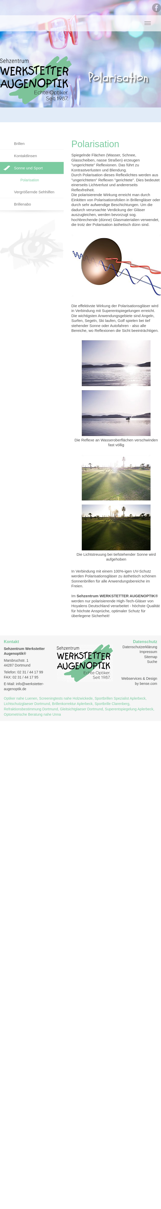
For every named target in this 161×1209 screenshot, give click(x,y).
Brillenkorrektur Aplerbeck (72, 704)
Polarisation (29, 180)
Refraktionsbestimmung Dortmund (31, 709)
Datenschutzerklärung (140, 647)
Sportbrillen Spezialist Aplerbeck (120, 698)
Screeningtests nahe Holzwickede (66, 698)
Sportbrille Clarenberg (112, 704)
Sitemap (150, 657)
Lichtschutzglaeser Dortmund (27, 704)
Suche (152, 662)
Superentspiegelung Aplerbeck (129, 709)
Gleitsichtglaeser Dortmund (81, 709)
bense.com (148, 684)
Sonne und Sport (28, 168)
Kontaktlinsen (25, 156)
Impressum (148, 652)
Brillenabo (22, 204)
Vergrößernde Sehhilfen (34, 192)
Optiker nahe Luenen (20, 698)
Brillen (19, 143)
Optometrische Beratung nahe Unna (32, 714)
